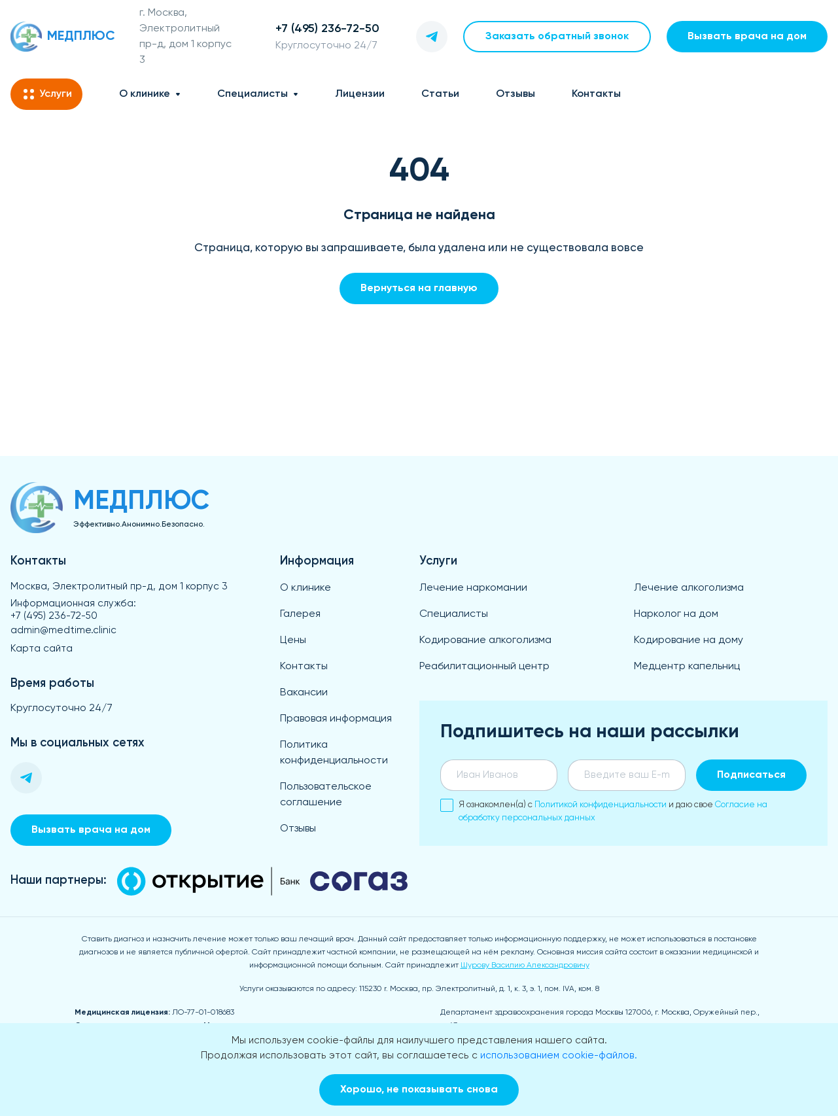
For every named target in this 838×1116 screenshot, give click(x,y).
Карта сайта (41, 649)
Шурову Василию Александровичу (525, 965)
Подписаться (751, 775)
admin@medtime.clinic (63, 630)
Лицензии (360, 94)
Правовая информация (336, 719)
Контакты (596, 94)
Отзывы (515, 94)
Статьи (440, 94)
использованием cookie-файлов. (558, 1055)
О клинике (144, 94)
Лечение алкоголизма (689, 588)
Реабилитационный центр (484, 666)
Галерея (300, 614)
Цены (293, 640)
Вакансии (304, 693)
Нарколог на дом (676, 614)
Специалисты (252, 94)
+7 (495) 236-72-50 (53, 616)
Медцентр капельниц (687, 666)
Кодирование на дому (688, 640)
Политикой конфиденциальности (600, 805)
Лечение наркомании (473, 588)
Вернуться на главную (419, 288)
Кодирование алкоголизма (485, 640)
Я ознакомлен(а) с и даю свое (603, 810)
